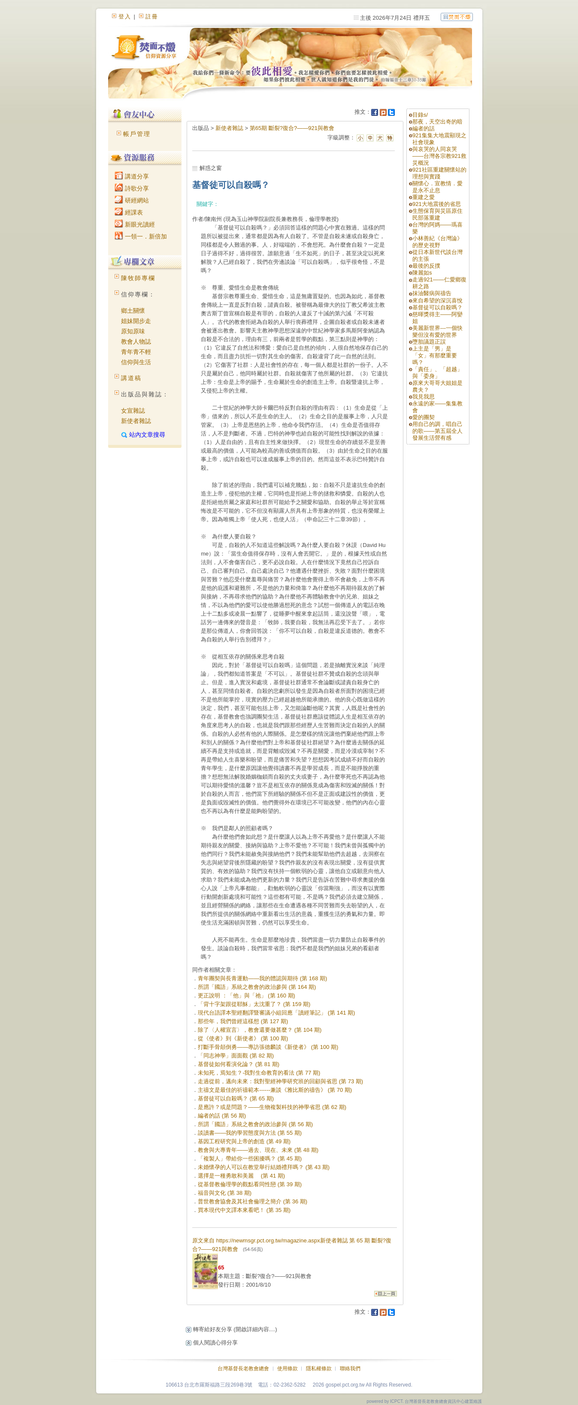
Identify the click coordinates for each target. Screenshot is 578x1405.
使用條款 (287, 1369)
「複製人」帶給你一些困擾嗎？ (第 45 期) (250, 1158)
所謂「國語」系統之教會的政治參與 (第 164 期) (257, 987)
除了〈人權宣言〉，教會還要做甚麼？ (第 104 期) (259, 1030)
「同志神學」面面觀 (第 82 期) (236, 1055)
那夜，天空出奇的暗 (437, 121)
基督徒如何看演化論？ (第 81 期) (238, 1064)
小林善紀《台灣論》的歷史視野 (437, 241)
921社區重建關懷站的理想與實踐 (439, 173)
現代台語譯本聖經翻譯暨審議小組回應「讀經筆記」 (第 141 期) (276, 1012)
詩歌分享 (132, 188)
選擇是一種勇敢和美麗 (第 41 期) (241, 1175)
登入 (124, 16)
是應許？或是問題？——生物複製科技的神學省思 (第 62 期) (272, 1107)
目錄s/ (420, 115)
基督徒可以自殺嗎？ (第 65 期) (236, 1098)
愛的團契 (423, 417)
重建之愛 (423, 197)
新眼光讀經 (135, 224)
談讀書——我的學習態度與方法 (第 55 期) (250, 1133)
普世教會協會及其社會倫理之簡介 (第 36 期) (252, 1201)
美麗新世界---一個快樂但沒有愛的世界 (437, 331)
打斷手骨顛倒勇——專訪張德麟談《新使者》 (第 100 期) (268, 1047)
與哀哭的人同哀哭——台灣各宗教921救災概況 (439, 156)
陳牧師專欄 (138, 278)
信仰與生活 (136, 362)
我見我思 (423, 396)
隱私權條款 (319, 1369)
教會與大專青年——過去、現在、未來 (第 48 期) (258, 1150)
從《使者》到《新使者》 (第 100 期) (243, 1038)
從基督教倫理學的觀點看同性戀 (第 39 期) (250, 1184)
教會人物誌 (136, 341)
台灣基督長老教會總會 (243, 1369)
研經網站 (132, 200)
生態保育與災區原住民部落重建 (437, 214)
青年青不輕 (136, 351)
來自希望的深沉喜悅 (437, 300)
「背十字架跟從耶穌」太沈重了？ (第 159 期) (254, 1004)
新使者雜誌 (136, 420)
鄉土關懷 (133, 310)
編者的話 (423, 128)
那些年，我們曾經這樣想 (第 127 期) (243, 1021)
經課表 (129, 212)
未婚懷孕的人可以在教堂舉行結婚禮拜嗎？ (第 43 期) (264, 1167)
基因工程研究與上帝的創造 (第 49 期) (244, 1141)
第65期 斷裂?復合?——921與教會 (292, 128)
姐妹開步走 (136, 320)
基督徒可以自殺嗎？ (437, 307)
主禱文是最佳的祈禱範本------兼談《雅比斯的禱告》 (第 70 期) (275, 1090)
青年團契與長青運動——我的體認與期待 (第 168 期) (262, 978)
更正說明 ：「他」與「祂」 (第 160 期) (246, 995)
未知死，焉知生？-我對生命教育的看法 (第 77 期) (259, 1073)
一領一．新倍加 (141, 236)
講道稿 (131, 378)
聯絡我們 (350, 1369)
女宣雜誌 (133, 410)
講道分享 (132, 176)
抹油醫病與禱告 (431, 293)
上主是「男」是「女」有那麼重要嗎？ (434, 355)
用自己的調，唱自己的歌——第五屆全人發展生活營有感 (437, 431)
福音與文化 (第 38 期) (224, 1193)
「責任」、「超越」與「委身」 (437, 372)
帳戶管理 (137, 133)
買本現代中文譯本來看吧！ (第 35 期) (244, 1210)
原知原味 (133, 331)
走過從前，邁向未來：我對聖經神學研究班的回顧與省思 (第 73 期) (280, 1081)
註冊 (151, 16)
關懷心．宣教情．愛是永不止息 (437, 186)
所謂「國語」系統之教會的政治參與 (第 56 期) (255, 1124)
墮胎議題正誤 (429, 341)
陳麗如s (422, 272)
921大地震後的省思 (436, 204)
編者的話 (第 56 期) (222, 1115)
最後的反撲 (426, 266)
